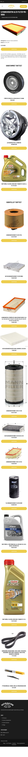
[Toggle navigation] (2, 6)
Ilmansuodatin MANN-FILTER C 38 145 (14, 461)
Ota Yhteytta (8, 743)
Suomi (3, 1)
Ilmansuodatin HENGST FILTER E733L (14, 235)
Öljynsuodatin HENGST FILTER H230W (14, 503)
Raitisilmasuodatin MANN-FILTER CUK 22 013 (14, 436)
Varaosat (8, 40)
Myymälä (23, 6)
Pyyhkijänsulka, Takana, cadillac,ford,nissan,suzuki (14, 686)
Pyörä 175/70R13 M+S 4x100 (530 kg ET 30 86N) (14, 98)
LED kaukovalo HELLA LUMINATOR (14, 142)
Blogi (4, 724)
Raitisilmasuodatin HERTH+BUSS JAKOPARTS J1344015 (14, 348)
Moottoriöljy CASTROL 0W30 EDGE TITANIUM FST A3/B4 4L (14, 184)
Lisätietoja (14, 49)
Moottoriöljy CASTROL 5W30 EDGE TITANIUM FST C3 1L (14, 619)
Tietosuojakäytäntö (21, 743)
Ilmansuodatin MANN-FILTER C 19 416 (14, 410)
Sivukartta (14, 744)
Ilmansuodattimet (14, 40)
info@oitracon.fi (24, 1)
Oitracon (4, 718)
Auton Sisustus (6, 722)
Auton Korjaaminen (7, 720)
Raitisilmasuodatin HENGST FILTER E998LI (14, 276)
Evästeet (14, 743)
